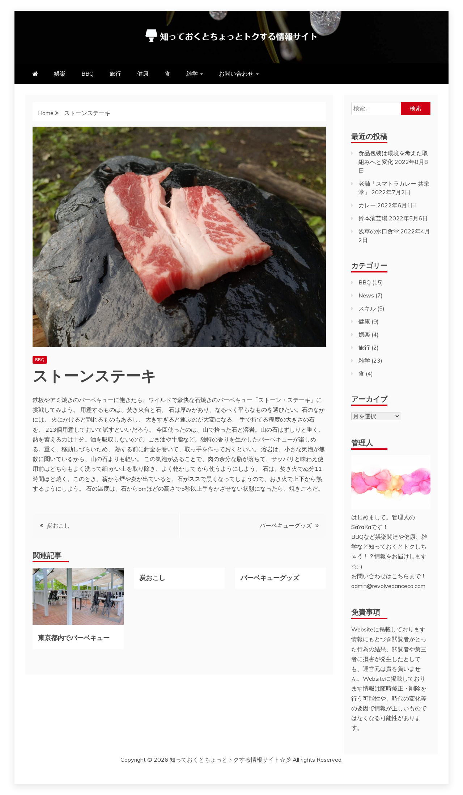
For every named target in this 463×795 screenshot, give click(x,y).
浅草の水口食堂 (378, 231)
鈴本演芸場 (372, 218)
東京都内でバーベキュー (74, 637)
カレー (367, 205)
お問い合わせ (236, 73)
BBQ (87, 73)
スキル (367, 308)
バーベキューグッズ (286, 525)
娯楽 (59, 73)
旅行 (115, 73)
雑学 (192, 73)
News (366, 295)
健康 (143, 73)
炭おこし (58, 525)
